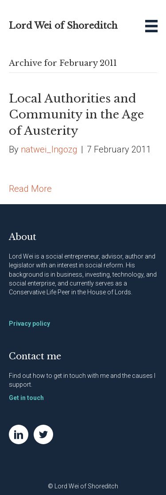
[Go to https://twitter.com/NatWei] (43, 434)
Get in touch (26, 397)
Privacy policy (29, 323)
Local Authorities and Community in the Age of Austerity (76, 114)
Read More (30, 188)
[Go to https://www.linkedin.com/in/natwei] (18, 434)
